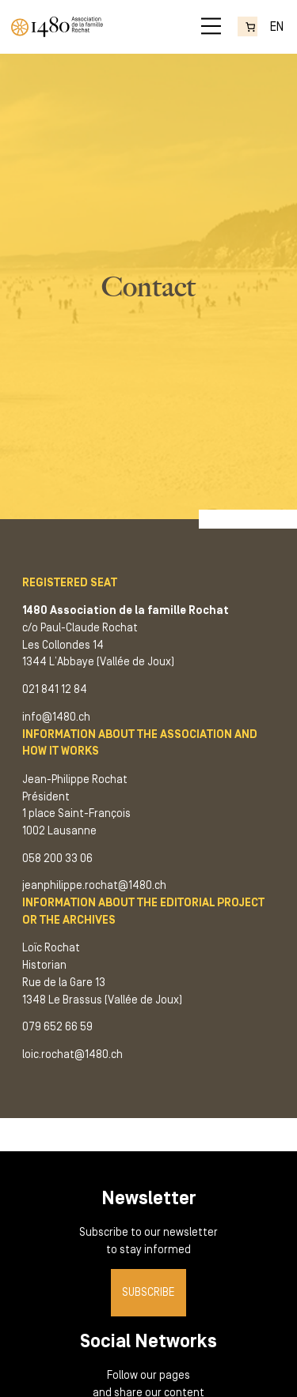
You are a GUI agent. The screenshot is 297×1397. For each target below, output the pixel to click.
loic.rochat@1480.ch (72, 1054)
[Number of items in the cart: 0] (247, 27)
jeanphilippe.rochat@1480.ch (94, 885)
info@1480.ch (56, 717)
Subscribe (148, 1292)
